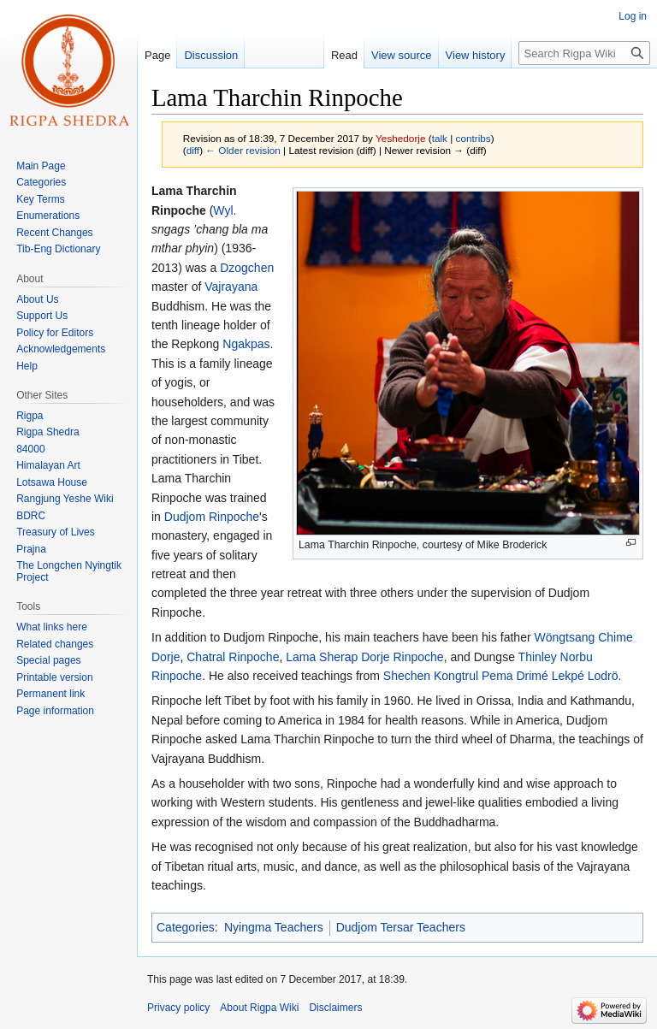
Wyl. (224, 210)
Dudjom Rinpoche (211, 516)
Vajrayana (230, 286)
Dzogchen (247, 268)
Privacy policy (178, 1008)
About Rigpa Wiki (259, 1008)
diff (192, 150)
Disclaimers (335, 1008)
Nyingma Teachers (273, 927)
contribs (473, 138)
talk (439, 138)
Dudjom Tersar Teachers (400, 927)
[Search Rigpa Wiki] (584, 53)
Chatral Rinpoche (232, 657)
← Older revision (243, 150)
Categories (186, 927)
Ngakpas (245, 344)
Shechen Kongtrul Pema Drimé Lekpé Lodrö (501, 676)
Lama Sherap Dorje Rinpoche (364, 657)
